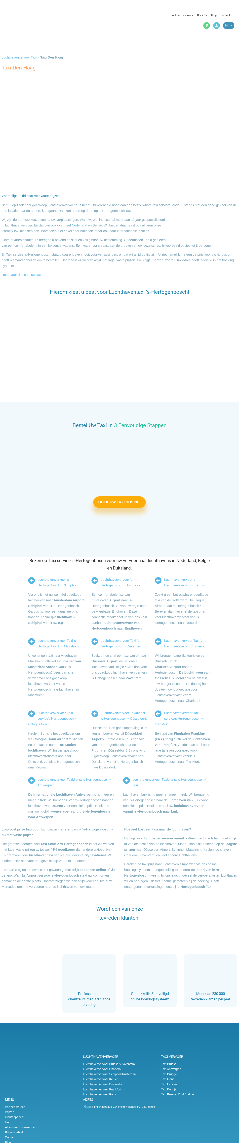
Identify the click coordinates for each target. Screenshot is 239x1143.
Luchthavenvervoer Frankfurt (102, 1089)
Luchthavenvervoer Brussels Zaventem (109, 1064)
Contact (10, 1137)
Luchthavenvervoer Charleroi (102, 1069)
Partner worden (15, 1107)
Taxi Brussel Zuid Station (177, 1094)
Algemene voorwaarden (21, 1127)
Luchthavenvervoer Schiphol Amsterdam (110, 1074)
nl (228, 25)
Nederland (79, 225)
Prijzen (9, 1112)
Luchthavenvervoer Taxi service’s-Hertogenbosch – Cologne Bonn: (52, 718)
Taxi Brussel (169, 1064)
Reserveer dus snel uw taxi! (22, 275)
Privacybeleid (14, 1132)
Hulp (8, 1122)
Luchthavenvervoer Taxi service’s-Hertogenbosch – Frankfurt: (179, 718)
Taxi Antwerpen (171, 1069)
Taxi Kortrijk (168, 1089)
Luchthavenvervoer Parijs (100, 1094)
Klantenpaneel (14, 1117)
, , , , (124, 1106)
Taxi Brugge (169, 1074)
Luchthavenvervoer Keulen (101, 1079)
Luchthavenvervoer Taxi (19, 57)
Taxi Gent (167, 1079)
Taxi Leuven (169, 1084)
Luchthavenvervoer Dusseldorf (103, 1084)
